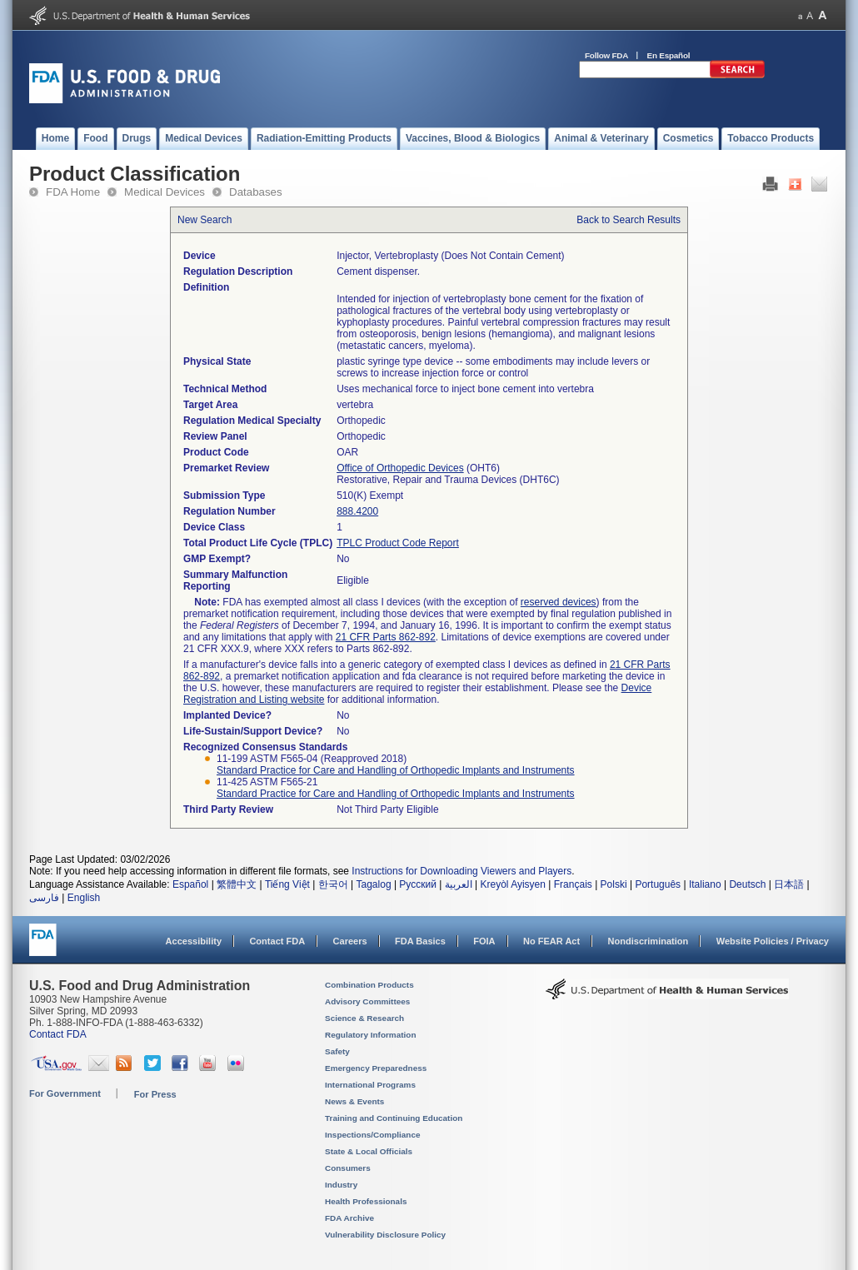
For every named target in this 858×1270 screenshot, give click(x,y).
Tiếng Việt (287, 884)
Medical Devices (164, 192)
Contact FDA (277, 941)
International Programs (370, 1084)
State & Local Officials (368, 1151)
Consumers (348, 1168)
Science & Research (364, 1018)
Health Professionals (366, 1201)
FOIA (484, 941)
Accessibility (194, 941)
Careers (350, 941)
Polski (614, 884)
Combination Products (369, 984)
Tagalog (374, 884)
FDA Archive (349, 1218)
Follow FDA (606, 55)
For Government (65, 1093)
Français (573, 884)
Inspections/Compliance (373, 1134)
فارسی (44, 898)
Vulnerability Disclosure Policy (385, 1234)
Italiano (705, 884)
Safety (337, 1051)
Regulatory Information (371, 1034)
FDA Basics (420, 941)
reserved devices (558, 602)
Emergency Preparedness (376, 1068)
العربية (458, 884)
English (83, 898)
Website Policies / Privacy (772, 941)
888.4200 (357, 511)
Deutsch (747, 884)
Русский (417, 884)
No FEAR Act (551, 941)
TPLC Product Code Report (398, 543)
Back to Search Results (628, 220)
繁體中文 (237, 884)
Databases (255, 192)
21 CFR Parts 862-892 (386, 637)
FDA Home (73, 192)
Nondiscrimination (648, 941)
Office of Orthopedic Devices (400, 468)
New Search (204, 220)
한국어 (333, 884)
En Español (669, 55)
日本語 (789, 884)
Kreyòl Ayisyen (513, 884)
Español (190, 884)
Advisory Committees (367, 1001)
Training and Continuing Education (393, 1118)
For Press (155, 1094)
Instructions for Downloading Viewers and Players (461, 871)
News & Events (354, 1101)
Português (658, 884)
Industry (341, 1184)
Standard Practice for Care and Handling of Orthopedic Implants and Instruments (396, 770)
